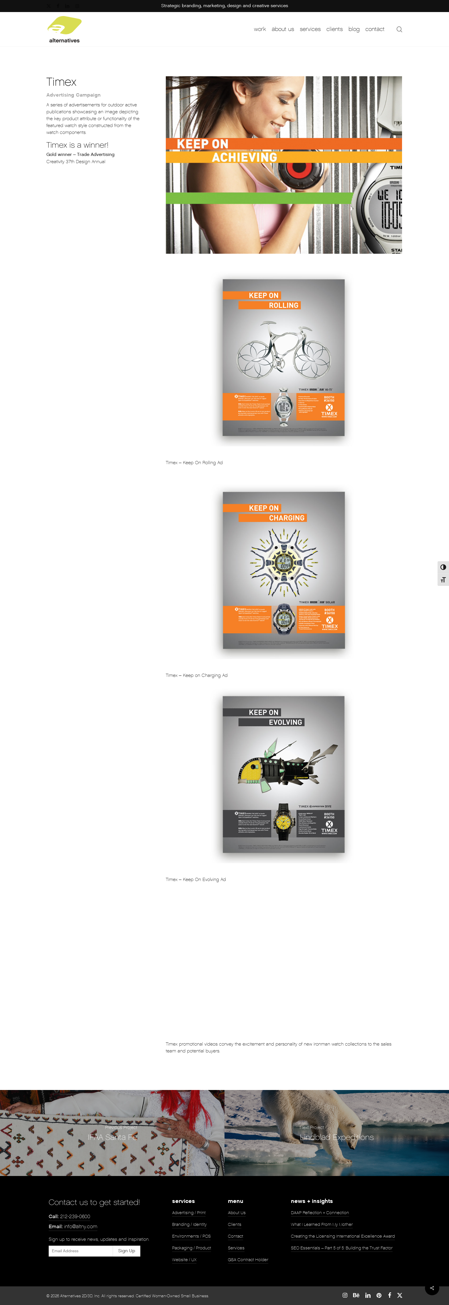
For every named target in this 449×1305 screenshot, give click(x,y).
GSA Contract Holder (248, 1259)
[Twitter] (400, 1295)
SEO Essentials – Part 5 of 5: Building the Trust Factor (342, 1248)
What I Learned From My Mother (322, 1224)
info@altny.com (73, 1226)
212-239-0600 (69, 1216)
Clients (234, 1224)
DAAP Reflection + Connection (320, 1212)
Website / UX (184, 1259)
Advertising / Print (189, 1212)
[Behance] (356, 1295)
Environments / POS (191, 1236)
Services (236, 1248)
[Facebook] (389, 1295)
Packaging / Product (191, 1248)
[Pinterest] (379, 1295)
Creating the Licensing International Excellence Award (343, 1236)
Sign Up (126, 1251)
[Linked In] (368, 1295)
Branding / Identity (189, 1224)
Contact (235, 1236)
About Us (237, 1212)
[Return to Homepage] (64, 29)
